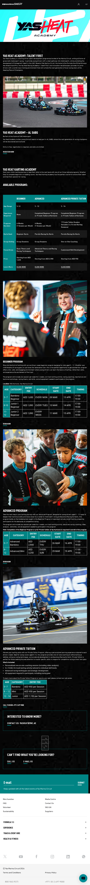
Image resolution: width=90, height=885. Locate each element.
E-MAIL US (28, 761)
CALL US (11, 761)
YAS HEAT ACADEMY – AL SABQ (21, 132)
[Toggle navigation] (86, 4)
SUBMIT (81, 782)
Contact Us (49, 803)
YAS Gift (48, 807)
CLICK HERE (21, 267)
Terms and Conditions (12, 872)
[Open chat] (83, 878)
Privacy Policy (50, 872)
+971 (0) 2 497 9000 (54, 881)
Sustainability (8, 811)
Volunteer (7, 807)
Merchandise (8, 799)
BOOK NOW (7, 424)
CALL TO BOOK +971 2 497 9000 (13, 705)
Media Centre (50, 799)
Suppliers (49, 811)
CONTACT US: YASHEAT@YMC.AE (21, 723)
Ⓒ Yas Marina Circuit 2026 (13, 868)
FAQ (4, 803)
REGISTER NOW (8, 152)
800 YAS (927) (11, 881)
